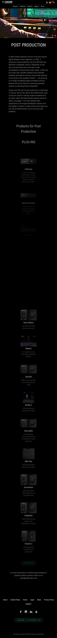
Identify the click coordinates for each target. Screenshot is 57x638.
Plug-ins (15, 6)
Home (25, 600)
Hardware (23, 6)
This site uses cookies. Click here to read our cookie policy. (28, 634)
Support (36, 6)
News (42, 6)
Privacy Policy (49, 600)
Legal (32, 600)
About (5, 600)
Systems (30, 6)
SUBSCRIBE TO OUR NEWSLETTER (29, 620)
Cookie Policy (15, 600)
